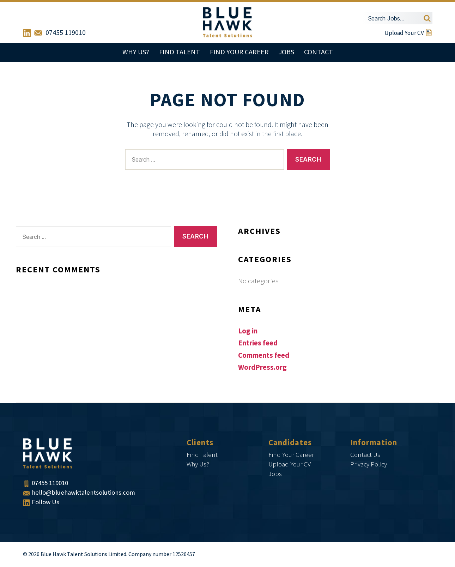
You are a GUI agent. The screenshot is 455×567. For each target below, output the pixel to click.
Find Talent (179, 52)
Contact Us (365, 455)
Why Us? (135, 52)
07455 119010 (66, 33)
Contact (318, 52)
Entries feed (258, 343)
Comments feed (263, 355)
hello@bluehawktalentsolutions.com (79, 493)
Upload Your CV (408, 33)
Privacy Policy (368, 464)
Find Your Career (239, 52)
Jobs (286, 52)
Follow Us (41, 502)
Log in (247, 331)
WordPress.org (262, 367)
